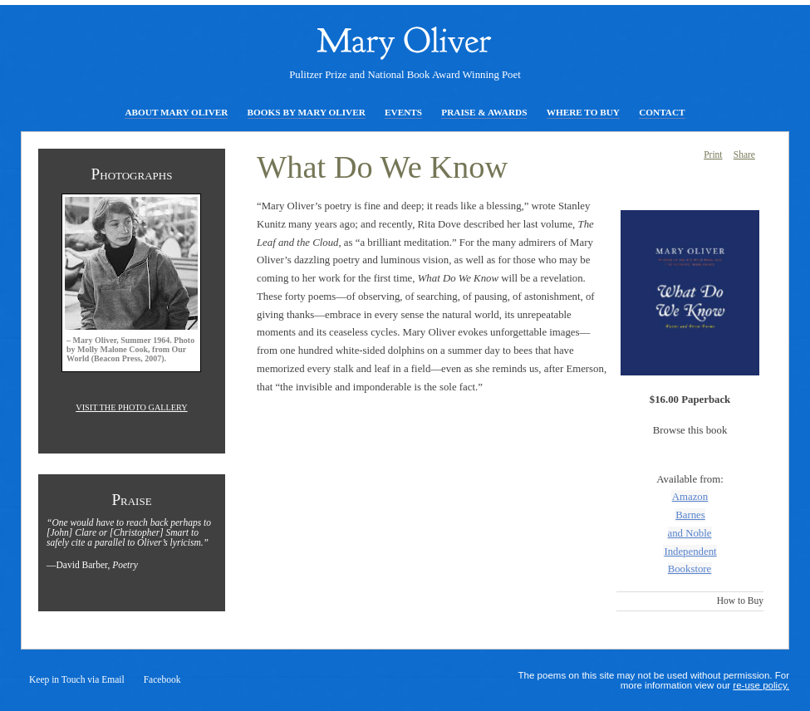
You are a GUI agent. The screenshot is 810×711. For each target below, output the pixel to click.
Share (744, 154)
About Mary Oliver (176, 112)
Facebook (162, 679)
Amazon (690, 497)
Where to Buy (583, 112)
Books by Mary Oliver (307, 112)
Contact (662, 112)
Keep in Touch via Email (77, 679)
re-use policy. (761, 685)
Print (713, 154)
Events (403, 112)
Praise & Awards (484, 112)
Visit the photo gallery (131, 407)
